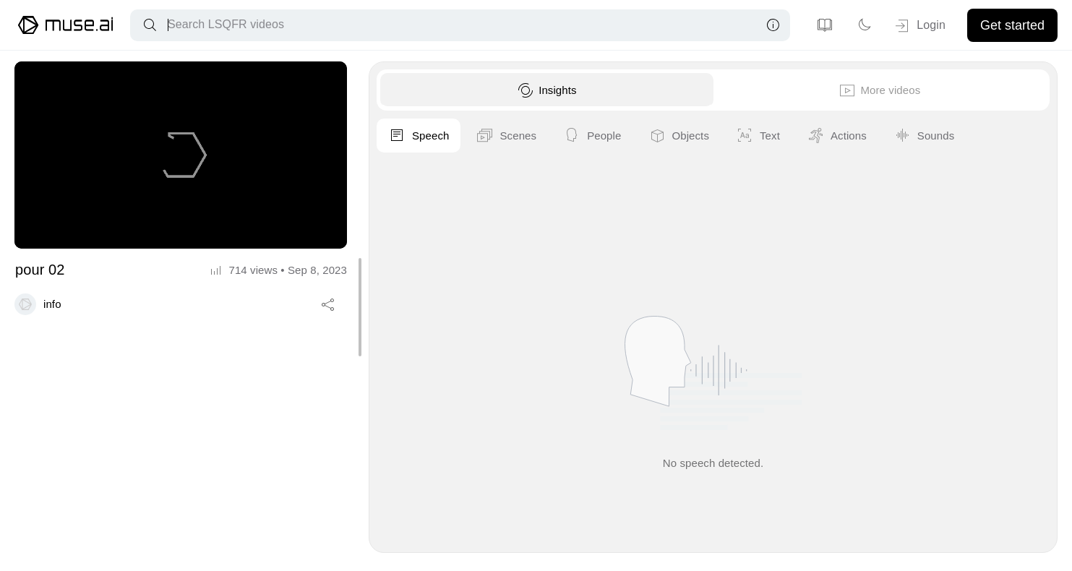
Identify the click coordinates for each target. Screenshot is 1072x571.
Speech (742, 135)
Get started (1012, 25)
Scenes (829, 135)
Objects (1002, 135)
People (916, 135)
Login (919, 26)
